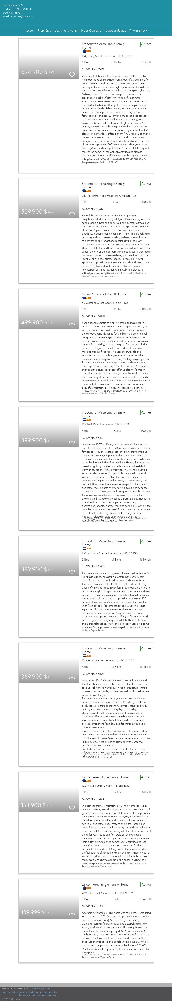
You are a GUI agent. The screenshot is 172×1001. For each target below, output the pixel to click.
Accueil (29, 30)
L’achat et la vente (66, 30)
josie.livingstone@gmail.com (18, 16)
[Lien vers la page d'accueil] (86, 13)
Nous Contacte (91, 30)
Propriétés (44, 30)
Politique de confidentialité (43, 992)
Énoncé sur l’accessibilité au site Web (38, 995)
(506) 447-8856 (11, 12)
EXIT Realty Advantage (38, 988)
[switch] (72, 73)
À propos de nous (116, 30)
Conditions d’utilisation (13, 992)
